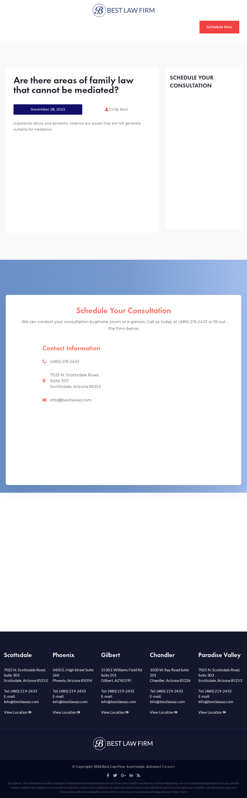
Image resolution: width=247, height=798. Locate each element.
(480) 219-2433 (64, 361)
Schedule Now (219, 27)
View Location (18, 712)
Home (16, 27)
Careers (168, 767)
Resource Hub (126, 27)
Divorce (33, 27)
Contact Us (179, 27)
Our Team (154, 27)
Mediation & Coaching (87, 27)
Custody (53, 27)
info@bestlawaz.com (71, 400)
